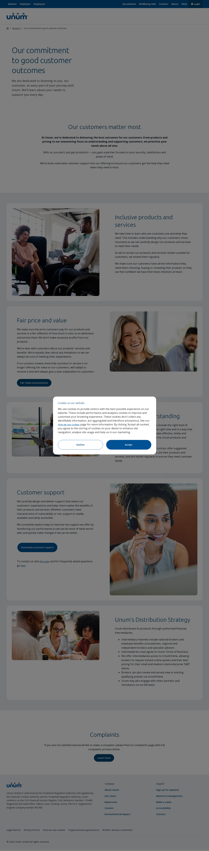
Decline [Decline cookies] (80, 444)
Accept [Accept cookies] (128, 444)
